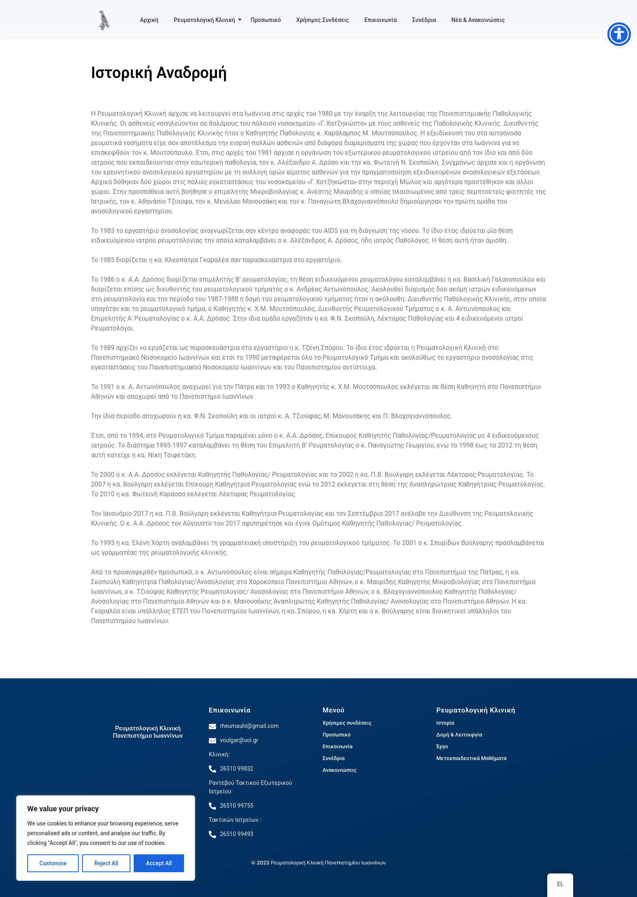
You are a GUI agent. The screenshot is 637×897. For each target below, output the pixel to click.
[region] (105, 838)
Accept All (159, 863)
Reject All (106, 863)
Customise (53, 863)
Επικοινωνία (380, 20)
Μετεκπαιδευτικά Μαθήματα (471, 758)
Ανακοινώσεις (340, 770)
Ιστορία (445, 723)
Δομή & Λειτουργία (459, 735)
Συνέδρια (424, 20)
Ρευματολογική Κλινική (206, 20)
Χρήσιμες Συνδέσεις (322, 20)
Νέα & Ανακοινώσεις (478, 20)
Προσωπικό (266, 20)
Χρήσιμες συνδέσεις (347, 723)
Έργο (442, 746)
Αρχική (149, 20)
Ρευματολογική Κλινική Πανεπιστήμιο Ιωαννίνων (148, 732)
